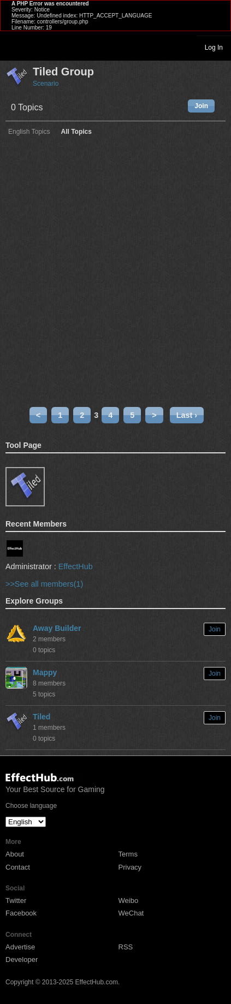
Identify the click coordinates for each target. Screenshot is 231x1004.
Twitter (15, 900)
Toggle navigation (13, 47)
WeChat (131, 913)
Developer (21, 959)
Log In (214, 47)
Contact (17, 867)
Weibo (129, 900)
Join (201, 106)
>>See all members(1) (44, 584)
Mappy (45, 672)
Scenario (45, 83)
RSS (126, 947)
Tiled (41, 716)
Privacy (130, 867)
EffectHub (75, 566)
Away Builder (57, 628)
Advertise (20, 947)
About (14, 854)
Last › (186, 415)
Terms (128, 854)
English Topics (29, 131)
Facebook (21, 913)
